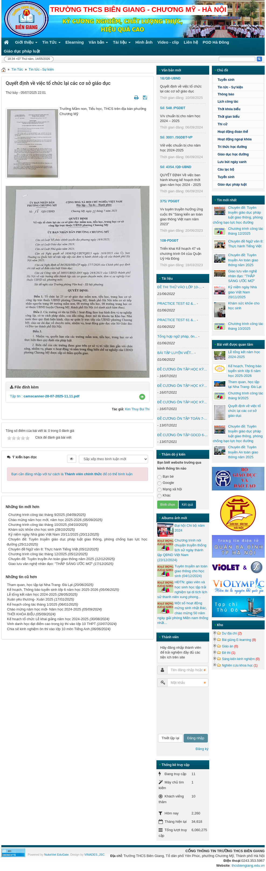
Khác (164, 495)
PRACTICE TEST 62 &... (176, 303)
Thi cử (222, 124)
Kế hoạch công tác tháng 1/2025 (32, 604)
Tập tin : (44, 396)
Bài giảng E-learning (239, 640)
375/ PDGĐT (169, 201)
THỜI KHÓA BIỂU (21, 614)
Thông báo (226, 94)
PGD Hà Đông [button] (216, 42)
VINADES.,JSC (94, 854)
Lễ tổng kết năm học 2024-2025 (32, 594)
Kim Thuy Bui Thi (137, 409)
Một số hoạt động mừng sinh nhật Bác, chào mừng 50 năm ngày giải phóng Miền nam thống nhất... (182, 613)
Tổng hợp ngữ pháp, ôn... (177, 336)
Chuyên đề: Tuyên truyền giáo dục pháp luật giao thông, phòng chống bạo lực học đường (237, 215)
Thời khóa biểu (229, 109)
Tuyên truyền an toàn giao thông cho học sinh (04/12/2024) (190, 571)
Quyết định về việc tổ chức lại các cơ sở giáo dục (244, 411)
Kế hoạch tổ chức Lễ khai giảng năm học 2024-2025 (48, 619)
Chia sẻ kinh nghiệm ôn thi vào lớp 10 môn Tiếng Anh (48, 629)
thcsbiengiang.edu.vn (248, 865)
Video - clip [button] (168, 42)
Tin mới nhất (227, 200)
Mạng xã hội (169, 489)
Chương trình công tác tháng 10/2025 (37, 525)
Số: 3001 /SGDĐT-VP (176, 137)
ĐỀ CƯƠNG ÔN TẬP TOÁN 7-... (182, 419)
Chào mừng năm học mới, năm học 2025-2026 (45, 520)
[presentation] (179, 710)
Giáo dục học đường (233, 154)
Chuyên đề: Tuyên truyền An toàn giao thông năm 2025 (51, 559)
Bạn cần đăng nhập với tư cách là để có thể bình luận (71, 474)
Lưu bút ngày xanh (232, 162)
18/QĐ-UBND (170, 78)
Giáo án (230, 646)
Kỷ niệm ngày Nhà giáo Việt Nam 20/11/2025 (43, 534)
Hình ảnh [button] (144, 42)
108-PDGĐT (169, 240)
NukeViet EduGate (56, 854)
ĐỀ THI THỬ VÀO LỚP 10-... (179, 287)
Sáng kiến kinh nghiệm (241, 659)
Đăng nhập (195, 738)
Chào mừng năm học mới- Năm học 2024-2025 (44, 609)
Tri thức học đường (232, 147)
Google (165, 483)
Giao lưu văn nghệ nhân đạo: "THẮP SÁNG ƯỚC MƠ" (50, 564)
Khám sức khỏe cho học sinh (31, 530)
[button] (142, 397)
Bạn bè (165, 476)
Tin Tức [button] (51, 43)
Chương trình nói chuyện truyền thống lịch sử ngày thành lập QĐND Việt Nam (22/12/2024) (181, 550)
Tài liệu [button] (122, 43)
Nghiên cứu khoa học (239, 665)
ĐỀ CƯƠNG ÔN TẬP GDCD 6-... (182, 435)
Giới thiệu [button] (26, 43)
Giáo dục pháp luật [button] (22, 51)
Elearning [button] (74, 42)
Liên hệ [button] (191, 42)
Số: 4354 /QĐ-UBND (175, 167)
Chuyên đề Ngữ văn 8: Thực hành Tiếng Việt (43, 549)
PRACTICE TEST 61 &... (176, 320)
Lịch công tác (228, 101)
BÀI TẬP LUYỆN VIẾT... (175, 353)
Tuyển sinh (226, 80)
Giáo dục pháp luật (232, 184)
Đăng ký (201, 749)
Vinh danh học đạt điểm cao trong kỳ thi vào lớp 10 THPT (51, 624)
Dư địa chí (232, 633)
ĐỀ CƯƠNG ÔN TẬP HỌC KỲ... (182, 369)
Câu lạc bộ (226, 169)
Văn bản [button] (98, 43)
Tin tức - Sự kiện (41, 69)
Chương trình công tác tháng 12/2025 (37, 554)
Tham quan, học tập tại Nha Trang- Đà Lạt (40, 585)
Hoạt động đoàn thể (233, 132)
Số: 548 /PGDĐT (172, 108)
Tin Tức (17, 69)
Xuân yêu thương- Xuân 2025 (30, 599)
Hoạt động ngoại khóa (234, 139)
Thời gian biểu (228, 117)
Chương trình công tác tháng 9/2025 (36, 515)
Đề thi (228, 653)
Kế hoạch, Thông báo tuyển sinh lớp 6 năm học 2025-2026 (52, 590)
